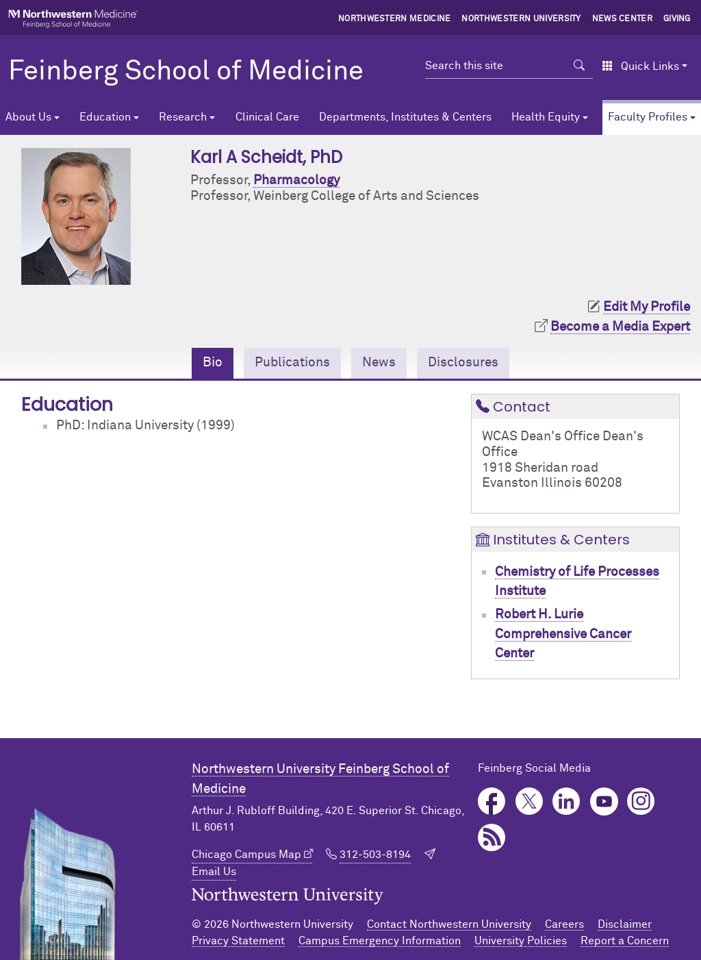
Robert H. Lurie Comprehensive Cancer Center (563, 634)
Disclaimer (625, 924)
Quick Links (640, 66)
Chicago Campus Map (246, 854)
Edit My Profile (646, 307)
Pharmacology (296, 180)
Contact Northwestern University (449, 924)
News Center (622, 19)
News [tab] (379, 362)
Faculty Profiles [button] (647, 117)
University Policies (520, 940)
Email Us (214, 871)
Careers (564, 924)
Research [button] (183, 117)
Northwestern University (521, 19)
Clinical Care (267, 117)
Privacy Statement (238, 940)
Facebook (492, 801)
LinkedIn (566, 801)
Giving (677, 19)
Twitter (529, 801)
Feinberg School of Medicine (186, 72)
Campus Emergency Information (379, 940)
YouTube (604, 801)
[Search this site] (495, 65)
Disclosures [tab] (463, 362)
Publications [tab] (292, 362)
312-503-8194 (375, 854)
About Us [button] (28, 117)
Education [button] (105, 117)
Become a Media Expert (620, 326)
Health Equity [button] (545, 117)
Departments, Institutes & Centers (405, 117)
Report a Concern (625, 940)
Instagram (641, 801)
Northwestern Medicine (394, 19)
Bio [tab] (212, 362)
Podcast (492, 838)
